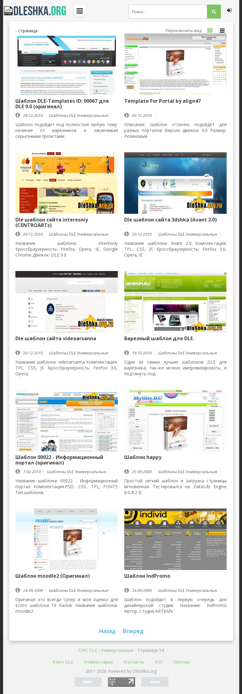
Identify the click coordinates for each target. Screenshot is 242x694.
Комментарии (98, 662)
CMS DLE (87, 650)
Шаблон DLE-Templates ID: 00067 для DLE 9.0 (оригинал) (62, 103)
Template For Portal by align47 (162, 101)
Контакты (134, 662)
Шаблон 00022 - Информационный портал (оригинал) (59, 459)
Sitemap (181, 662)
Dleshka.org (38, 11)
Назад (107, 631)
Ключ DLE (63, 662)
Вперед (133, 631)
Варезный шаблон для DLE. (159, 339)
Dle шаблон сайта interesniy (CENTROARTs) (51, 222)
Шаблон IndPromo (147, 576)
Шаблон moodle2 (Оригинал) (52, 576)
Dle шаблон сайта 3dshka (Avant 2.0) (170, 220)
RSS (159, 662)
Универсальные (117, 650)
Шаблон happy (142, 457)
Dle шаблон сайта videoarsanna (55, 339)
